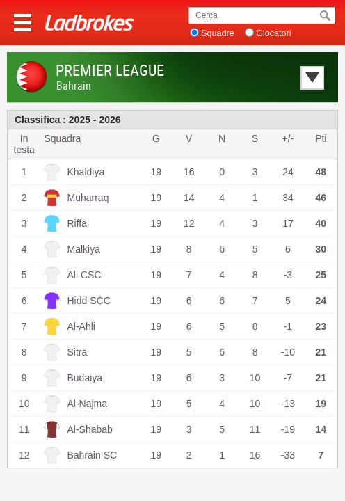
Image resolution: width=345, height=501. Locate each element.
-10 (288, 352)
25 (321, 274)
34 (288, 197)
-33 (288, 455)
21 (321, 352)
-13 (288, 403)
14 (189, 197)
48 (321, 171)
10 (255, 377)
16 (189, 171)
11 (255, 429)
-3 (288, 274)
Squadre (217, 33)
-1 (288, 326)
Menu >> (22, 22)
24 (288, 171)
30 (321, 249)
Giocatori (273, 33)
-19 (288, 429)
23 (321, 326)
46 (321, 197)
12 (189, 223)
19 (156, 171)
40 (321, 223)
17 (288, 223)
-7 (288, 377)
